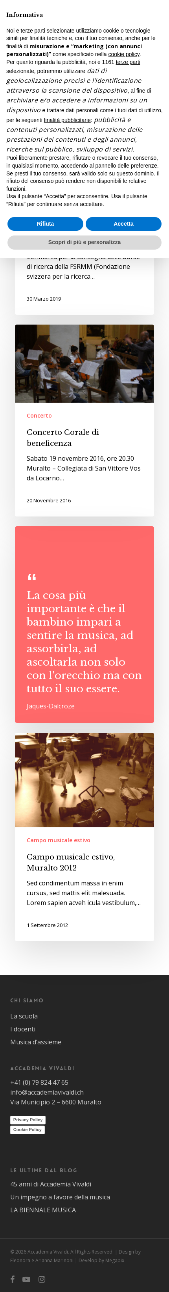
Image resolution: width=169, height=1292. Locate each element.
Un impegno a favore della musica (60, 1197)
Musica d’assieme (35, 1042)
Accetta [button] (124, 224)
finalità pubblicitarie (67, 120)
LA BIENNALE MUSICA (43, 1210)
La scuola (24, 1016)
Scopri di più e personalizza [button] (84, 242)
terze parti (128, 62)
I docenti (22, 1029)
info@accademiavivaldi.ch (47, 1092)
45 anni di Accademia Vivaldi (50, 1184)
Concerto (39, 415)
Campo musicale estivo (58, 840)
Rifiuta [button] (45, 224)
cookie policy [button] (124, 54)
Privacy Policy (28, 1119)
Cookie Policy (27, 1129)
